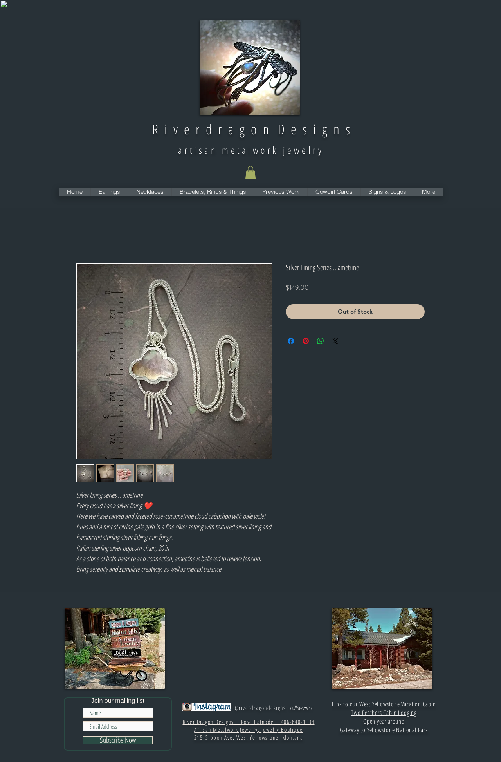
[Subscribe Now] (118, 740)
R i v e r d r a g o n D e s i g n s (251, 129)
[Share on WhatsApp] (320, 341)
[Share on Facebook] (291, 341)
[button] (250, 172)
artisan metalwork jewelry (251, 150)
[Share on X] (335, 341)
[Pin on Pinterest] (305, 341)
